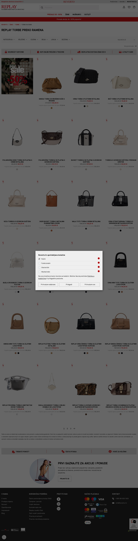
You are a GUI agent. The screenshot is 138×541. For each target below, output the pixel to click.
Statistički (45, 268)
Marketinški (45, 272)
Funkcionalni (45, 263)
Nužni (43, 259)
